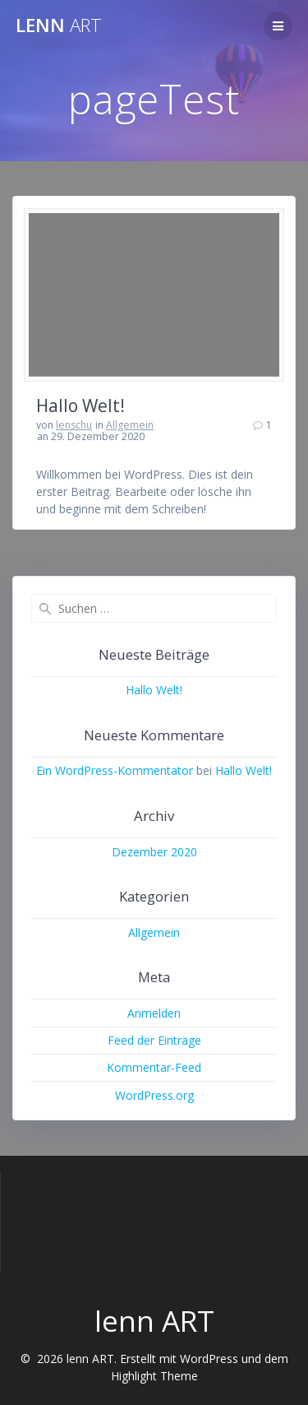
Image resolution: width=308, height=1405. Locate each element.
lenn (59, 25)
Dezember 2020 (154, 852)
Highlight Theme (154, 1376)
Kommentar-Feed (154, 1067)
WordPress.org (154, 1095)
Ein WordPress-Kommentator (114, 770)
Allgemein (130, 425)
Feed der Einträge (154, 1040)
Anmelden (154, 1013)
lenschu (74, 425)
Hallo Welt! (80, 405)
